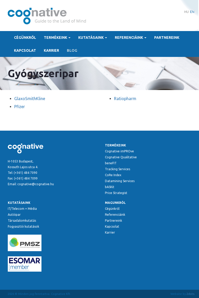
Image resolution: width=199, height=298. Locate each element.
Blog (72, 50)
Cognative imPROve (119, 151)
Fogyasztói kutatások (23, 226)
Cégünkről (25, 37)
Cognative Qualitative (121, 157)
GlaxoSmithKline (29, 98)
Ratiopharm (125, 98)
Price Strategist (116, 193)
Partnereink (166, 37)
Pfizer (19, 106)
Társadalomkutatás (22, 220)
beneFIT (111, 163)
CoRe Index (113, 175)
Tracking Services (117, 169)
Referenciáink (130, 37)
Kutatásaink (92, 37)
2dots (190, 293)
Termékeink (57, 37)
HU (186, 11)
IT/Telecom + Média (22, 208)
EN (192, 11)
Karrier (51, 50)
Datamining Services (119, 181)
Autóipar (14, 214)
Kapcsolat (25, 50)
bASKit (109, 187)
